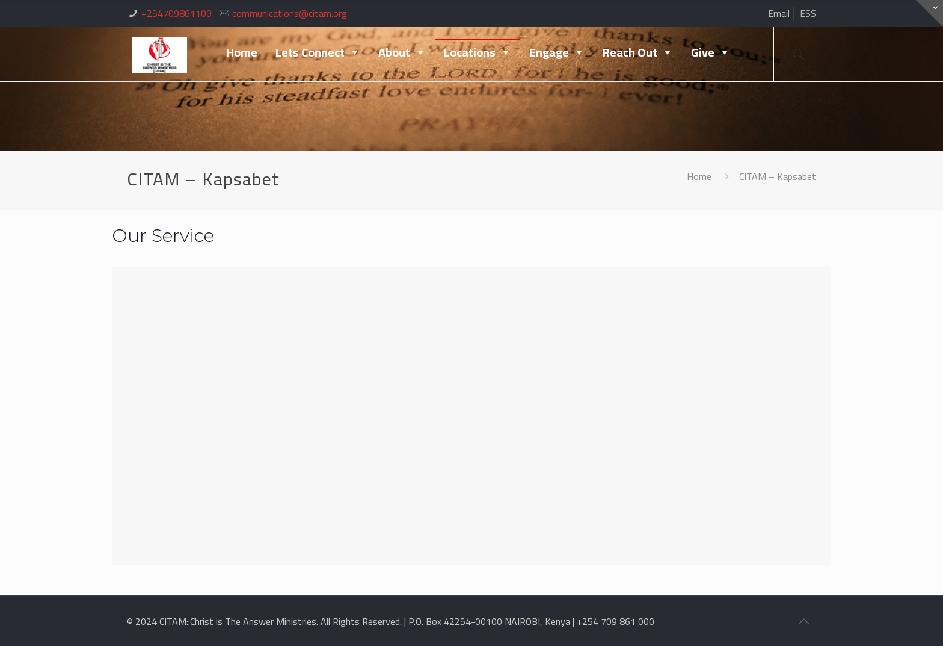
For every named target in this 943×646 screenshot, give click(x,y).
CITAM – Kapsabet (777, 176)
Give (710, 51)
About (402, 51)
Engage (557, 51)
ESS (808, 13)
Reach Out (638, 51)
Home (241, 52)
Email (779, 13)
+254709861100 (176, 13)
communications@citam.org (289, 13)
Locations (477, 51)
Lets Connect (317, 51)
